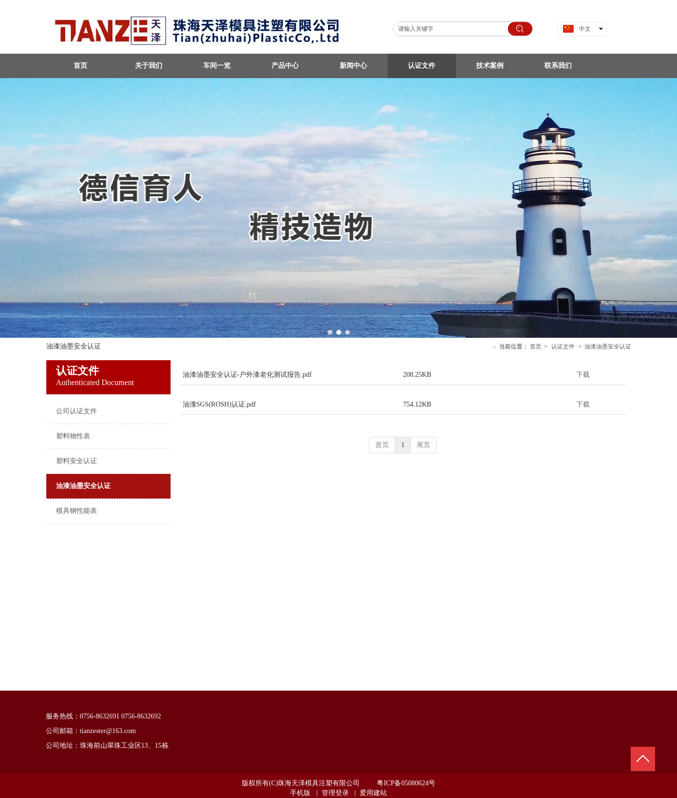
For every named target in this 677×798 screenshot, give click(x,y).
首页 (536, 346)
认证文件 (563, 346)
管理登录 (335, 793)
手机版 (300, 793)
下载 (583, 374)
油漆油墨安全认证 (607, 346)
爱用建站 (373, 793)
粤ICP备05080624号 (406, 783)
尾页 (423, 445)
